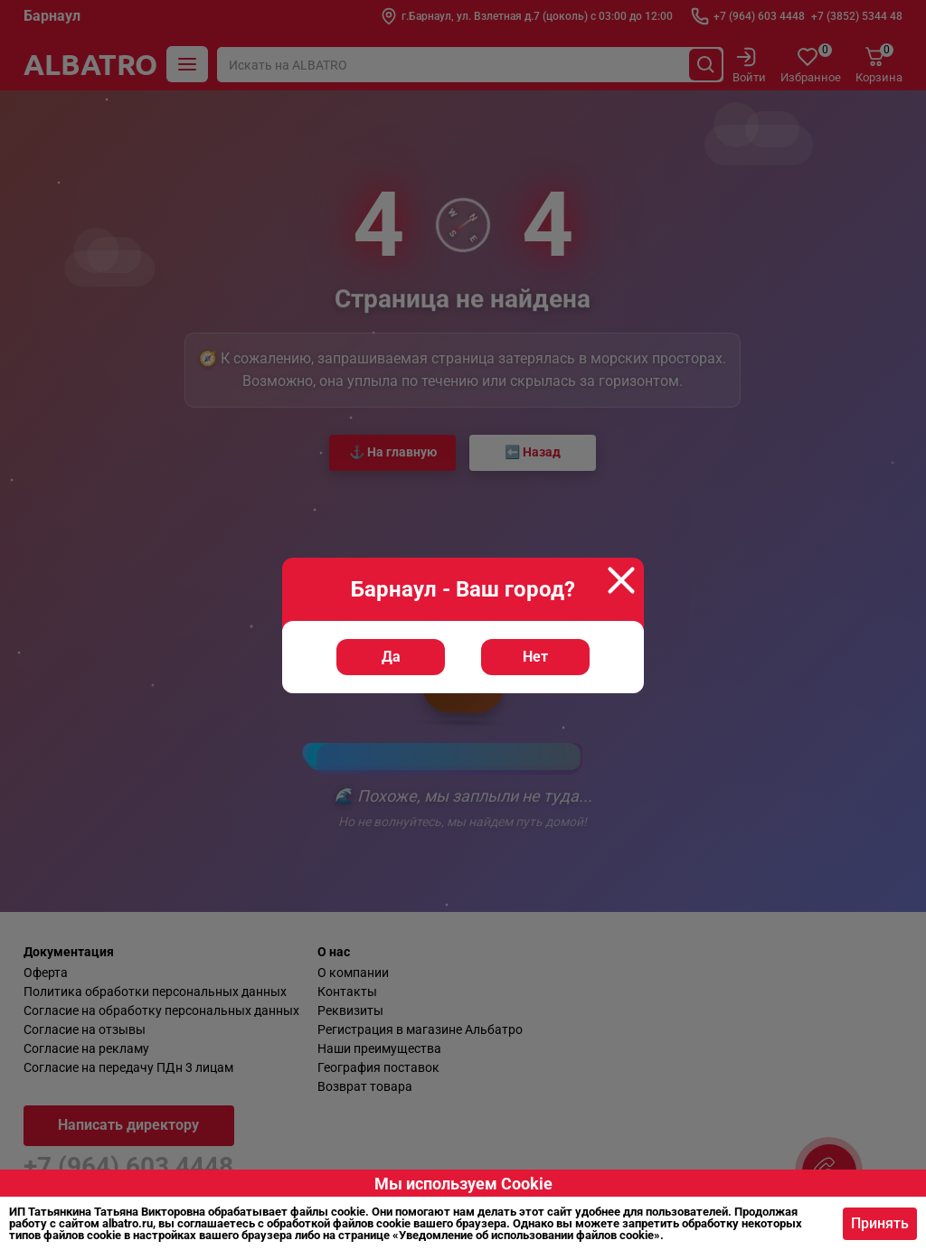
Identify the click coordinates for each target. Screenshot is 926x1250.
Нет (535, 656)
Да (391, 656)
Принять (880, 1223)
